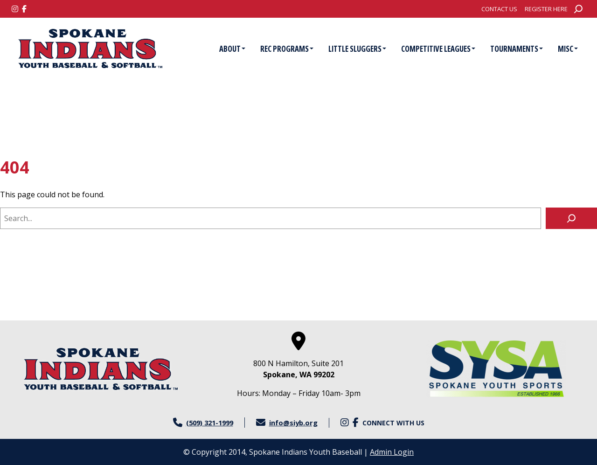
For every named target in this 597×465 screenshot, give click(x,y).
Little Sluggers (357, 48)
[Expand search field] (578, 9)
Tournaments (516, 48)
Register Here (546, 9)
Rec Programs (286, 48)
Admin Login (392, 452)
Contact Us (499, 9)
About (232, 48)
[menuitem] (499, 9)
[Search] (571, 218)
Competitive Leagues (438, 48)
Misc (568, 48)
